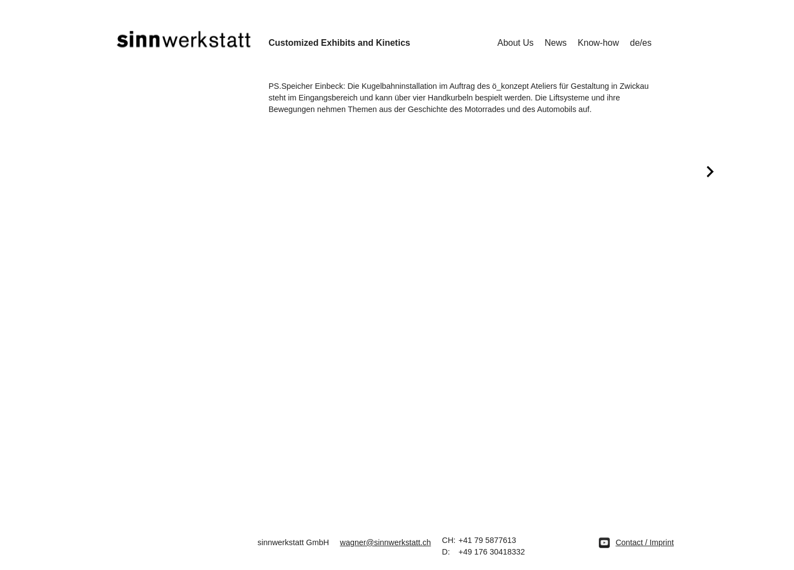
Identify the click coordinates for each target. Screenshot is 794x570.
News (556, 42)
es (647, 42)
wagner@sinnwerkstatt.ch (385, 542)
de (635, 42)
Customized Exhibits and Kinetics (339, 42)
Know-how (598, 42)
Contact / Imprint (644, 542)
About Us (515, 42)
